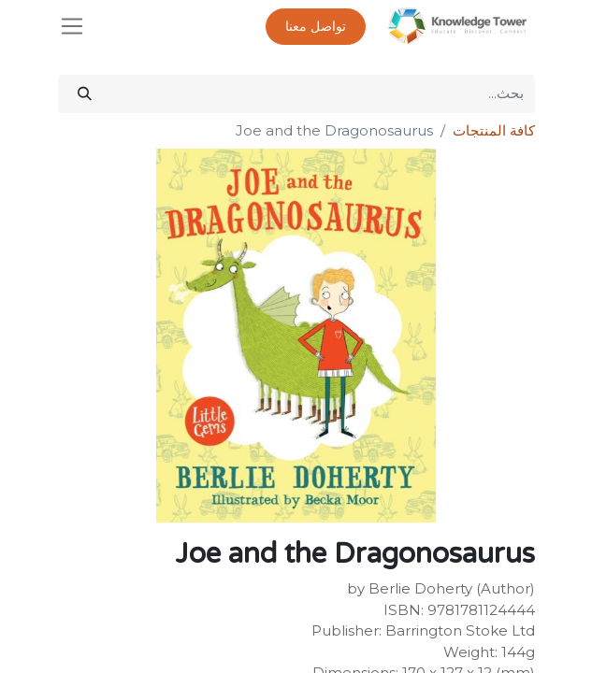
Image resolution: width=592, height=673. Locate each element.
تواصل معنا (315, 27)
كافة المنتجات (494, 130)
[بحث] (84, 94)
